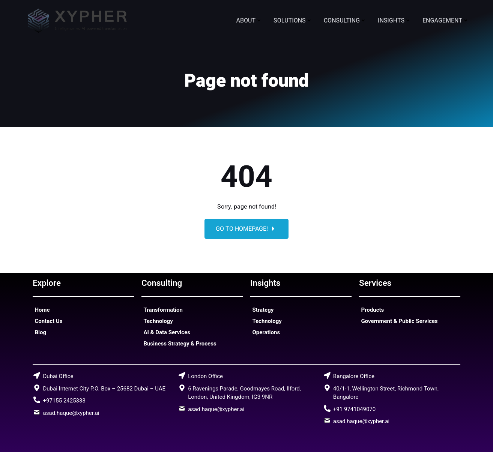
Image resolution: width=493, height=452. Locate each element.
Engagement (445, 20)
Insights (394, 20)
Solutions (293, 20)
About (249, 20)
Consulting (345, 20)
